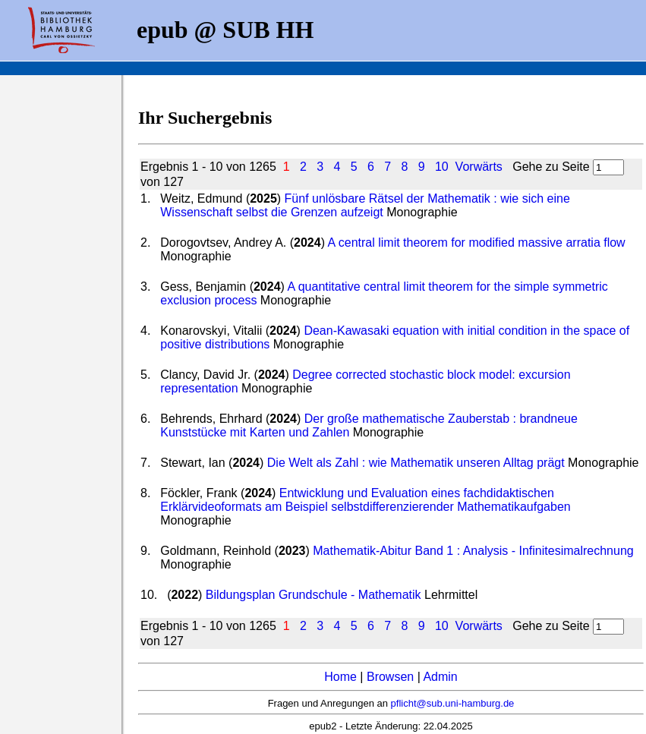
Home (340, 676)
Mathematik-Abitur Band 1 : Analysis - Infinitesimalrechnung (473, 550)
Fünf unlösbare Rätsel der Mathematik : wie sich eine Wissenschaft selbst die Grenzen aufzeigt (365, 205)
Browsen (390, 676)
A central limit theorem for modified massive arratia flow (477, 242)
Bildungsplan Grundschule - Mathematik (313, 594)
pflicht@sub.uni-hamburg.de (453, 703)
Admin (440, 676)
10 (442, 166)
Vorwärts (479, 166)
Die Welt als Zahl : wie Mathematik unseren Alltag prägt (416, 462)
